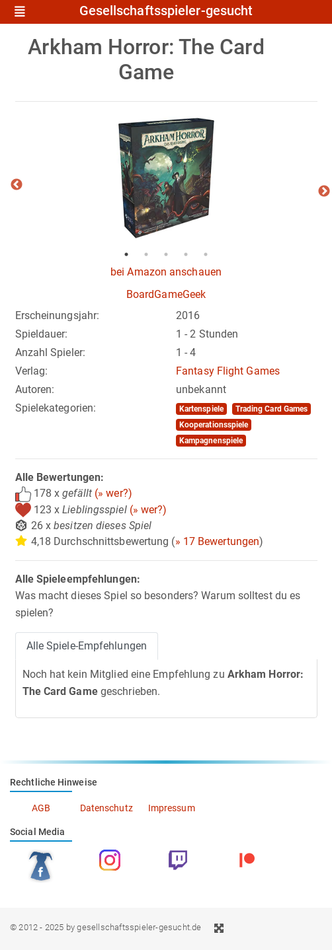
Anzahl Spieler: (50, 352)
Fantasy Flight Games (228, 371)
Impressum (171, 808)
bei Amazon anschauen (166, 272)
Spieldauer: (41, 334)
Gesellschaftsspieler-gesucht (166, 11)
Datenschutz (106, 808)
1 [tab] (126, 254)
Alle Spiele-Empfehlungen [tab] (86, 645)
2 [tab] (146, 254)
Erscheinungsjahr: (57, 315)
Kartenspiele (201, 409)
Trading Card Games (271, 409)
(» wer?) (113, 493)
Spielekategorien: (56, 408)
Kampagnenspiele (211, 440)
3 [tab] (166, 254)
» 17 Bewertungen (217, 541)
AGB (41, 808)
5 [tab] (205, 254)
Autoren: (35, 389)
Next (324, 191)
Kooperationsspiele (214, 424)
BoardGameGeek (166, 294)
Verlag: (31, 371)
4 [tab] (185, 254)
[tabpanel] (166, 178)
